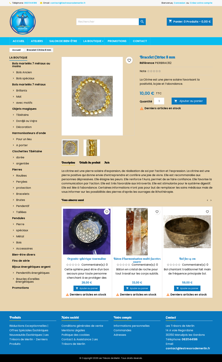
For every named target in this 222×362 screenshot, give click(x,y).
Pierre (20, 224)
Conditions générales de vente (82, 326)
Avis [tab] (106, 162)
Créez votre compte (201, 2)
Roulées (21, 176)
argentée (22, 163)
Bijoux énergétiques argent (31, 267)
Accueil (18, 41)
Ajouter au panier (188, 101)
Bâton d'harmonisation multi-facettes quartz (137, 260)
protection (23, 188)
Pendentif (22, 206)
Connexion (179, 2)
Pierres (17, 170)
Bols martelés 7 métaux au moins (31, 64)
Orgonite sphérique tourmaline (86, 258)
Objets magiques (24, 109)
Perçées (21, 182)
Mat (19, 97)
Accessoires (24, 249)
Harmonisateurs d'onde (29, 133)
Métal (20, 236)
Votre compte (122, 317)
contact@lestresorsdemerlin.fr (67, 2)
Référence (147, 63)
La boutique (92, 41)
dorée (20, 157)
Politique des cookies (75, 335)
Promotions (117, 41)
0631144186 (30, 2)
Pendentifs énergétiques (33, 273)
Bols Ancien (24, 72)
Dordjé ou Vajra (26, 121)
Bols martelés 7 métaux (29, 84)
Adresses (120, 335)
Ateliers (37, 41)
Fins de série (21, 261)
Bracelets (22, 194)
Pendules (18, 218)
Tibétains (22, 115)
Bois (19, 242)
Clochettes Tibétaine (27, 151)
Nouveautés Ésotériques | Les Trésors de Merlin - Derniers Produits (29, 339)
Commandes (122, 330)
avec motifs (24, 103)
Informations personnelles (132, 326)
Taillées (21, 212)
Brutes (20, 200)
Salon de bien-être (63, 41)
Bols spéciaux (25, 78)
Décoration (24, 127)
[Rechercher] (111, 21)
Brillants (21, 91)
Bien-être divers (23, 255)
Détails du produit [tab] (89, 162)
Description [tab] (68, 162)
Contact (140, 41)
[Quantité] (159, 101)
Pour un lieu (24, 139)
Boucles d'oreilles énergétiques (27, 280)
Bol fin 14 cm (187, 258)
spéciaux (22, 230)
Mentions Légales (73, 330)
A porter (22, 145)
